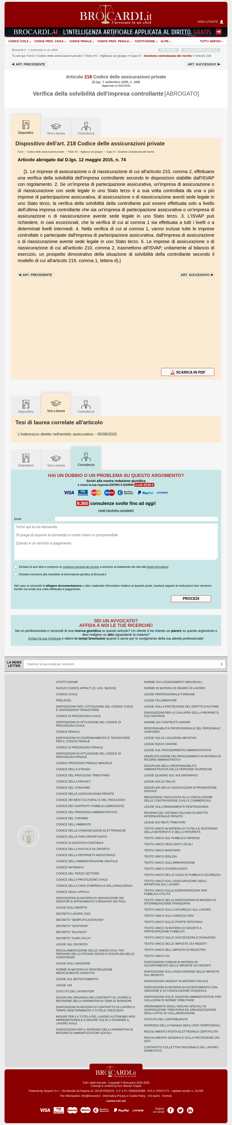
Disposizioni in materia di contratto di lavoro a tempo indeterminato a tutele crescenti (95, 1008)
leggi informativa (157, 567)
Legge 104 (64, 985)
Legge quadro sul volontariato (171, 775)
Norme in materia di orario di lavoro (174, 688)
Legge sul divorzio (72, 944)
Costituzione (145, 41)
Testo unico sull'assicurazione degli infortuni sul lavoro (175, 882)
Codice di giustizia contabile (80, 842)
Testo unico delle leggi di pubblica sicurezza (182, 875)
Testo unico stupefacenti (165, 868)
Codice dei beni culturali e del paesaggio (90, 800)
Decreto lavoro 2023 (73, 913)
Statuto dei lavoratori (75, 991)
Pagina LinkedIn (190, 1108)
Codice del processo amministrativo (86, 812)
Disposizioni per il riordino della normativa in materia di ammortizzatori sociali (94, 1031)
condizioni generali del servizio (80, 567)
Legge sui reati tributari (164, 822)
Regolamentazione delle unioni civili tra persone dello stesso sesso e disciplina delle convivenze (95, 954)
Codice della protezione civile (82, 879)
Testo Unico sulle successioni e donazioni (179, 937)
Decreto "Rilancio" (71, 932)
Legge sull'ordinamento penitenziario (176, 806)
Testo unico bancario (162, 850)
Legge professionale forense (169, 694)
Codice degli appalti (72, 892)
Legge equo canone (160, 744)
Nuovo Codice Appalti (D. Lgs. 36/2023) (86, 688)
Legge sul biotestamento (77, 979)
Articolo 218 (203, 55)
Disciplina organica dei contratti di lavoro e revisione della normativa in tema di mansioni (93, 999)
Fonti (30, 55)
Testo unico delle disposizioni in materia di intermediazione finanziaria (180, 901)
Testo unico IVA (156, 956)
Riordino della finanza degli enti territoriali (182, 1025)
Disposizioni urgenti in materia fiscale (176, 981)
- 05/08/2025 (67, 434)
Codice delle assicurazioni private (59, 55)
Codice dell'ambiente (73, 824)
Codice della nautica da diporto (83, 849)
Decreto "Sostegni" (72, 926)
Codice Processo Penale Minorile (84, 763)
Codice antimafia (70, 867)
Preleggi (63, 700)
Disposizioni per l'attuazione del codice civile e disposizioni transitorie (94, 708)
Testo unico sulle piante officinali (173, 922)
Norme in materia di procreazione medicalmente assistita (84, 971)
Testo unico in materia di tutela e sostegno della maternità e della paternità (181, 830)
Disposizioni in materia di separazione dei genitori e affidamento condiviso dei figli (91, 899)
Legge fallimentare (160, 700)
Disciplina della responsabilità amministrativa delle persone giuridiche (178, 767)
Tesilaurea (56, 128)
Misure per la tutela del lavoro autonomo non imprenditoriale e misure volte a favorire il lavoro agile (95, 1020)
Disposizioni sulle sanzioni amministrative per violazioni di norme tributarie (182, 998)
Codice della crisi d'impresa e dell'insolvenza (94, 885)
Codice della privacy (73, 781)
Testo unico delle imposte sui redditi (175, 943)
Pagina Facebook (170, 1108)
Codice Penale (80, 41)
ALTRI (164, 41)
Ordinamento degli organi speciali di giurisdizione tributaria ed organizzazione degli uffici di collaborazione (180, 1010)
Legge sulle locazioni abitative (170, 738)
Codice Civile (18, 41)
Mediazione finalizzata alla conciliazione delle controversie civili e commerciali (178, 798)
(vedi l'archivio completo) (116, 510)
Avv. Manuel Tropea (129, 1086)
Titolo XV (106, 55)
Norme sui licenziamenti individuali (173, 682)
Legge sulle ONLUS (159, 781)
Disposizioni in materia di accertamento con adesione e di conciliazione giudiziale (180, 989)
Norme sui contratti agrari (167, 722)
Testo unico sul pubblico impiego (172, 838)
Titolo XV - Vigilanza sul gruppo (85, 151)
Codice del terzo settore (77, 873)
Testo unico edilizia (160, 856)
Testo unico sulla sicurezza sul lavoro (177, 909)
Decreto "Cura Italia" (73, 938)
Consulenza (86, 128)
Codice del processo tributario (83, 775)
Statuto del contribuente (166, 1019)
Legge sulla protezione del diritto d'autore (181, 706)
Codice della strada (73, 769)
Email (17, 519)
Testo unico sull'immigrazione (169, 862)
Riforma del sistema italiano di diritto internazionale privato (176, 814)
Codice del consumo (73, 787)
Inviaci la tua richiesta (44, 638)
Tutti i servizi (210, 41)
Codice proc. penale (113, 41)
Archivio (167, 1096)
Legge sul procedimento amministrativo (177, 750)
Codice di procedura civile (78, 716)
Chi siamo (154, 1096)
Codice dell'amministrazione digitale (87, 861)
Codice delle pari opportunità (81, 836)
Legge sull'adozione (73, 963)
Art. (30, 64)
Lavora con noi (116, 1101)
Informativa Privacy (114, 1096)
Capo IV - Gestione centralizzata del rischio (130, 151)
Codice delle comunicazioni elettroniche (91, 830)
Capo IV (161, 55)
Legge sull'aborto (71, 907)
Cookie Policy (137, 1096)
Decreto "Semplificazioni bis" (80, 919)
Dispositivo (26, 406)
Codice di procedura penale (79, 747)
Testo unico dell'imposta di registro (175, 949)
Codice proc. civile (49, 41)
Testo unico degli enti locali (168, 844)
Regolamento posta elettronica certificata (181, 1031)
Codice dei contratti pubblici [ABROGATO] (90, 806)
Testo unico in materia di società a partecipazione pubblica (172, 929)
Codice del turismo (72, 818)
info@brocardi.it (90, 1096)
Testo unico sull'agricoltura (169, 915)
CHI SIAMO (168, 50)
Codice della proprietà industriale (86, 855)
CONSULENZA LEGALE (201, 50)
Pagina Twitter (180, 1108)
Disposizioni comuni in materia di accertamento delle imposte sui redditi (177, 963)
